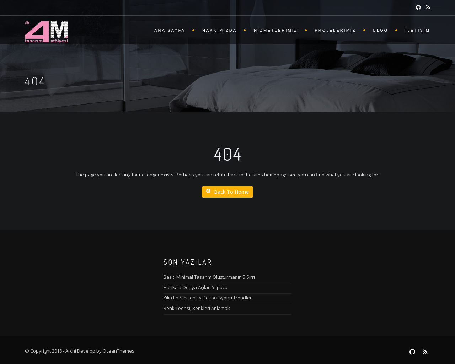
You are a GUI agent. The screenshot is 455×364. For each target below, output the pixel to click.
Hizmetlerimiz (276, 30)
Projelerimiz (335, 30)
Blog (381, 30)
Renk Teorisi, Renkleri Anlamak (197, 308)
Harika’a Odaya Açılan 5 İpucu (196, 287)
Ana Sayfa (169, 30)
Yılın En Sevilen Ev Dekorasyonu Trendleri (208, 297)
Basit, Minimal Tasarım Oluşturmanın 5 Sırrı (209, 277)
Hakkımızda (219, 30)
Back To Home (227, 191)
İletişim (417, 30)
